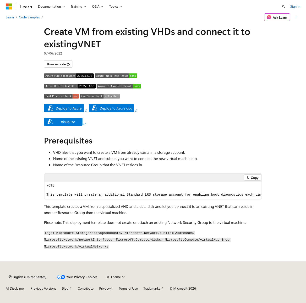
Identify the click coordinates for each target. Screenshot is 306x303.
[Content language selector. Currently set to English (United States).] (27, 277)
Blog (65, 288)
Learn (10, 17)
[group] (153, 190)
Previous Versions (43, 288)
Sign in (295, 6)
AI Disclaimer (15, 288)
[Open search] (283, 6)
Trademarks (151, 288)
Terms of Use (128, 288)
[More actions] (296, 17)
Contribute (85, 288)
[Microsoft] (9, 6)
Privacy (104, 288)
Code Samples (29, 17)
